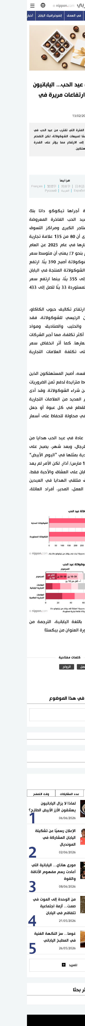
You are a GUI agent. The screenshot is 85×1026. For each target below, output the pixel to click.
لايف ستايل (72, 116)
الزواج (40, 667)
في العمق (47, 15)
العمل (57, 667)
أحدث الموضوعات (71, 15)
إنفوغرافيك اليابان (23, 15)
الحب (74, 667)
